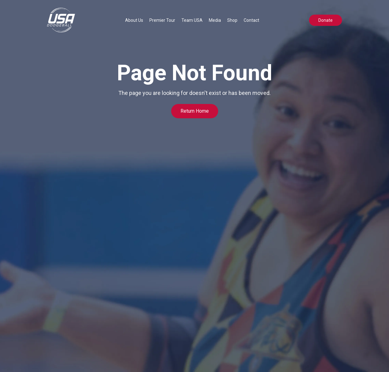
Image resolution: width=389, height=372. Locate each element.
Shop (232, 20)
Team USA (192, 20)
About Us (134, 20)
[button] (134, 20)
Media (215, 20)
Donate (325, 20)
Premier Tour (162, 20)
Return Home (194, 111)
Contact (251, 20)
